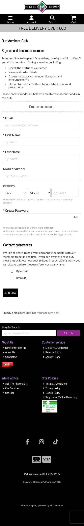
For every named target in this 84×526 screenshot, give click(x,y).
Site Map (8, 392)
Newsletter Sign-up (14, 347)
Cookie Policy (51, 392)
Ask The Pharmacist (14, 383)
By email (22, 271)
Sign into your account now (42, 312)
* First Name (11, 135)
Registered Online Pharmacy (60, 397)
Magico (32, 505)
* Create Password (15, 210)
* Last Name (11, 152)
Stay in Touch (10, 327)
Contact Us (9, 356)
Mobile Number (14, 169)
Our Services (10, 388)
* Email (8, 118)
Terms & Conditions (55, 383)
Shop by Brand (52, 356)
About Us (8, 352)
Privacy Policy (51, 388)
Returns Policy (52, 352)
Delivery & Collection (56, 347)
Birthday (9, 186)
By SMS (21, 277)
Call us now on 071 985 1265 (42, 474)
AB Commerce (56, 505)
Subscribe (68, 333)
